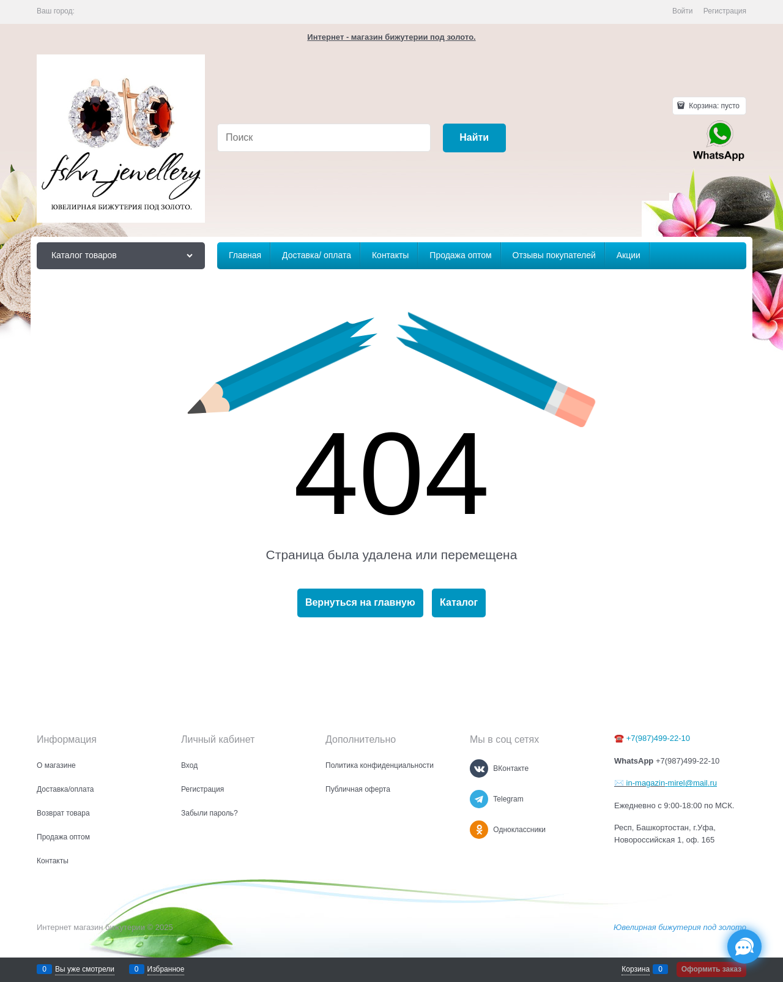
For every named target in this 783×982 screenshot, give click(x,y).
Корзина (636, 969)
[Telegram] (479, 799)
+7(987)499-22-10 (658, 738)
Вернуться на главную (360, 602)
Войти (682, 11)
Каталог (459, 602)
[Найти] (474, 138)
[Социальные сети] (744, 946)
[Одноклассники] (479, 829)
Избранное (166, 969)
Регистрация (724, 11)
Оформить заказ (711, 969)
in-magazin (644, 782)
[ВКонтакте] (479, 768)
